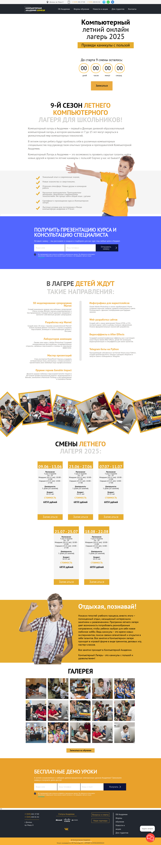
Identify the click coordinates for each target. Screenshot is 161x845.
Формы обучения (81, 9)
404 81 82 (93, 2)
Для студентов (118, 9)
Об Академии (64, 9)
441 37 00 (78, 2)
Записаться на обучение (80, 750)
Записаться (101, 85)
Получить (113, 787)
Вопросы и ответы (100, 815)
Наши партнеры (100, 821)
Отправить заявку (106, 248)
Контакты (132, 9)
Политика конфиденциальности (80, 841)
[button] (150, 837)
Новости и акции (100, 9)
